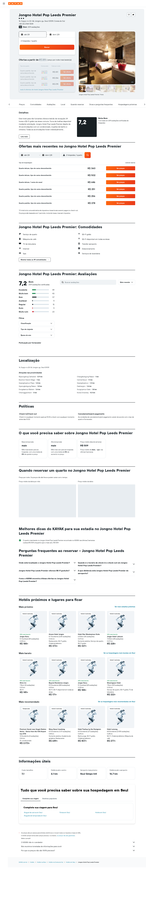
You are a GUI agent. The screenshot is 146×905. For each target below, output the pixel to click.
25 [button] (47, 77)
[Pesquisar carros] (4, 20)
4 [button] (47, 61)
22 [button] (69, 72)
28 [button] (64, 77)
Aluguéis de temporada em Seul (35, 854)
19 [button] (53, 72)
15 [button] (69, 66)
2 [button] (36, 61)
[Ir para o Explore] (4, 31)
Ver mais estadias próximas (125, 644)
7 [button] (63, 61)
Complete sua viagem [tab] (30, 836)
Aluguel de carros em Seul (33, 850)
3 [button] (41, 61)
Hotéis (32, 900)
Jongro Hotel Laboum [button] (115, 674)
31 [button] (42, 83)
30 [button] (36, 83)
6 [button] (58, 61)
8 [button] (69, 61)
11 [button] (47, 66)
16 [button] (36, 72)
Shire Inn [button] (23, 721)
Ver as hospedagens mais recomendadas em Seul (116, 739)
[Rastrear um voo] (4, 36)
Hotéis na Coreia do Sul (56, 900)
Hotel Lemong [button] (112, 767)
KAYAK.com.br (23, 900)
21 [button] (64, 72)
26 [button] (53, 77)
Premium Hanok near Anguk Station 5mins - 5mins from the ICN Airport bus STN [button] (33, 769)
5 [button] (52, 61)
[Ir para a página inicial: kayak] (15, 3)
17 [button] (42, 72)
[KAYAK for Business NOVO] (4, 45)
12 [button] (53, 66)
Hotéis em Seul (100, 850)
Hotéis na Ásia (41, 900)
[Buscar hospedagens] (4, 15)
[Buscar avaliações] (90, 282)
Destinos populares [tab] (49, 836)
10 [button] (42, 66)
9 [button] (36, 66)
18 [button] (47, 72)
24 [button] (42, 77)
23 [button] (36, 77)
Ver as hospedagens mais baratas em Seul (119, 691)
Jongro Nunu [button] (24, 674)
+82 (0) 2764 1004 (26, 24)
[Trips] (4, 52)
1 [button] (69, 56)
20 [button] (58, 72)
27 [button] (58, 77)
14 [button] (64, 66)
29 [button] (69, 77)
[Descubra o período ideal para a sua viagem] (4, 41)
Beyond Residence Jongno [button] (58, 721)
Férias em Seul (65, 850)
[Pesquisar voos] (4, 10)
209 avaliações (34, 27)
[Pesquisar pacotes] (4, 25)
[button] (3, 3)
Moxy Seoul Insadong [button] (57, 767)
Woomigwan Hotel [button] (114, 721)
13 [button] (58, 66)
